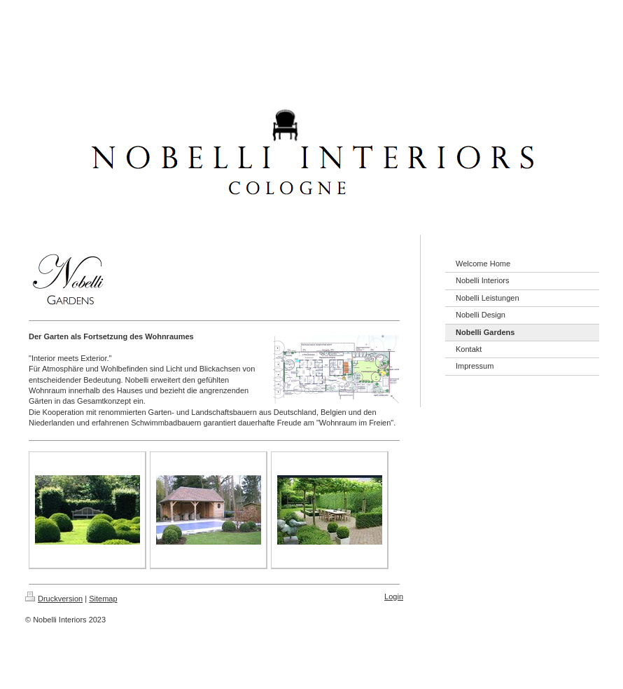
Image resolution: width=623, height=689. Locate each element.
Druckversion (54, 598)
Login (393, 596)
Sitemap (103, 598)
